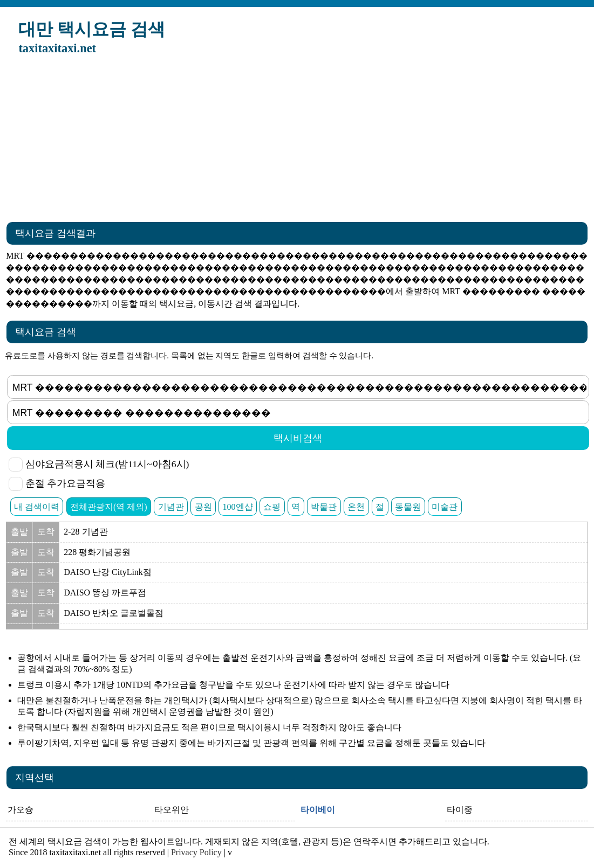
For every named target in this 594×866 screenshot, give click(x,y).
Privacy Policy (196, 852)
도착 (45, 531)
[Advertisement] (297, 141)
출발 (19, 531)
